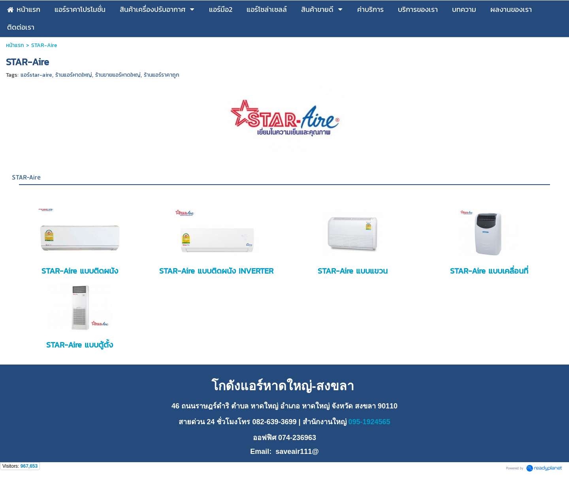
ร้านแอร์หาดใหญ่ (73, 75)
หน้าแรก (15, 45)
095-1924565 (368, 422)
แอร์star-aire (36, 75)
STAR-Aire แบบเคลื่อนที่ (489, 271)
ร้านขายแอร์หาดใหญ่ (118, 75)
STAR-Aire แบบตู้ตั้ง (79, 345)
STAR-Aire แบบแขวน (353, 271)
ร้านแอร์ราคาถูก (161, 75)
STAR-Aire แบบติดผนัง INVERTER (216, 271)
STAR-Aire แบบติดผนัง (79, 271)
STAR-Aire (26, 177)
